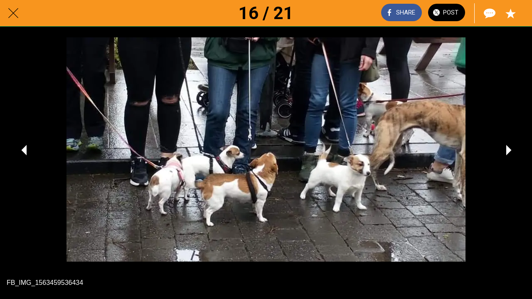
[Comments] (489, 13)
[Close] (13, 13)
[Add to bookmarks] (510, 13)
